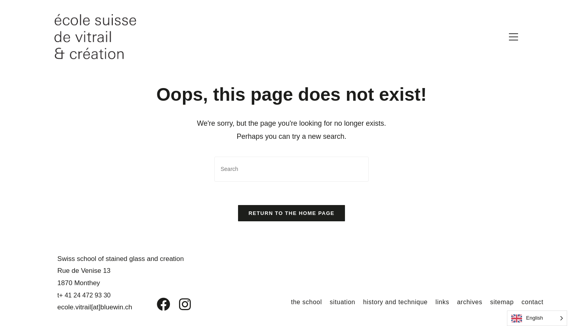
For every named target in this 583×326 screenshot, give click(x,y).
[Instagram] (180, 305)
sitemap (501, 302)
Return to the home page (291, 214)
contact (532, 302)
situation (341, 302)
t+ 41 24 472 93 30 (84, 295)
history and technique (394, 302)
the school (304, 302)
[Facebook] (157, 305)
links (441, 302)
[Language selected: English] (537, 318)
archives (469, 302)
